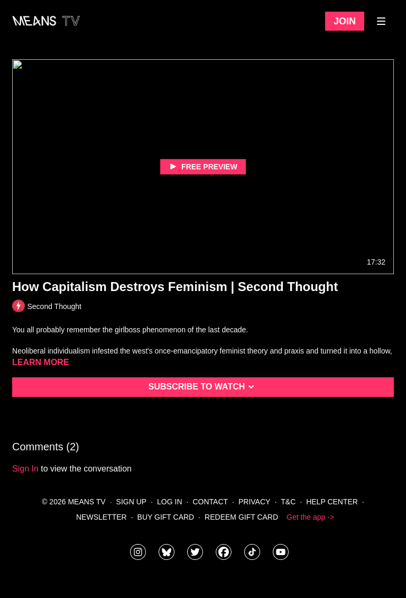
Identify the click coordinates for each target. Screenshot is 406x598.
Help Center (332, 501)
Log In (169, 501)
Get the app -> (310, 517)
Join (345, 21)
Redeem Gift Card (241, 517)
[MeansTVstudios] (166, 552)
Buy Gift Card (166, 517)
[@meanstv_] (252, 552)
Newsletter (101, 517)
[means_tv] (138, 552)
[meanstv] (224, 552)
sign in (25, 468)
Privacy (254, 501)
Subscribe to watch (203, 386)
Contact (210, 501)
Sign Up (131, 501)
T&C (288, 501)
